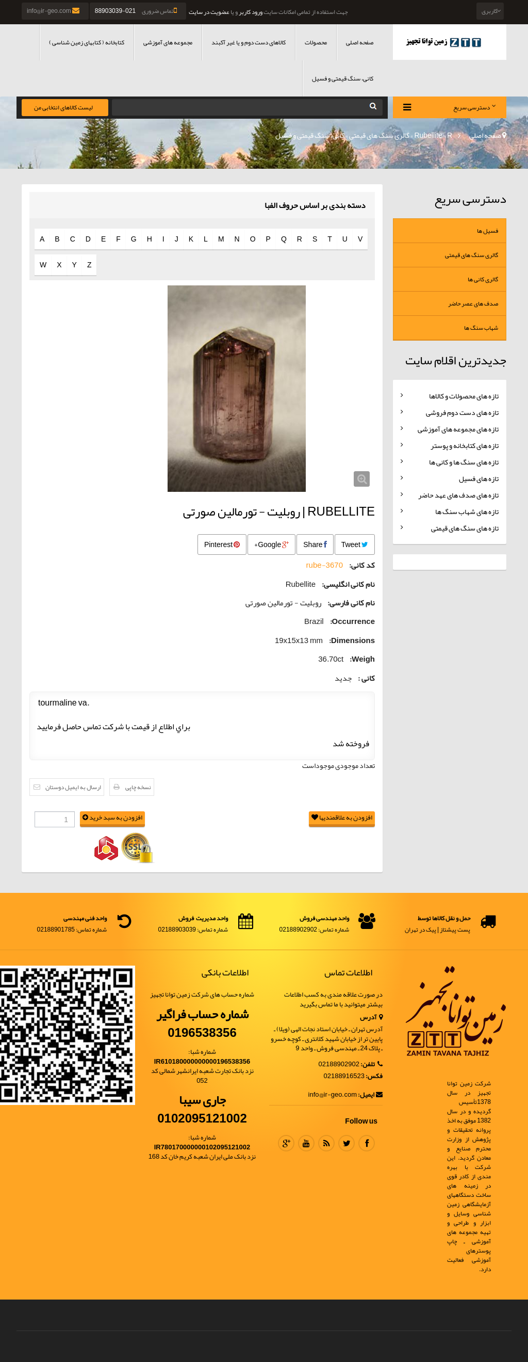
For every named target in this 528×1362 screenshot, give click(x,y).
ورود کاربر (250, 12)
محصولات (316, 42)
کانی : (366, 678)
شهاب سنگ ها (481, 328)
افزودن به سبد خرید (112, 817)
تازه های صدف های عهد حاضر (458, 495)
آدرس (371, 1017)
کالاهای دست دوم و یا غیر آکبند (248, 42)
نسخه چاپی (138, 787)
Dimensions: (352, 640)
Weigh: (362, 659)
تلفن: (371, 1064)
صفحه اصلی (359, 42)
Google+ (271, 544)
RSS (326, 1143)
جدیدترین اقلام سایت (455, 360)
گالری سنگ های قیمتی (379, 135)
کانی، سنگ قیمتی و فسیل (342, 78)
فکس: (374, 1076)
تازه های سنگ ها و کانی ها (464, 462)
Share (314, 544)
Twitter (346, 1143)
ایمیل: (370, 1095)
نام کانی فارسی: (351, 603)
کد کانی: (362, 565)
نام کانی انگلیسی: (348, 584)
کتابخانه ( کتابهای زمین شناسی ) (86, 42)
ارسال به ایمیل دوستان (73, 787)
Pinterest (222, 544)
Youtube (306, 1143)
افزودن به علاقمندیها (341, 817)
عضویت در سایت (209, 12)
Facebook (366, 1143)
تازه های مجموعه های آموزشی (458, 429)
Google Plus (286, 1143)
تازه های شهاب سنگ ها (467, 511)
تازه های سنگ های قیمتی (465, 528)
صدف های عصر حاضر (473, 303)
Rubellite (428, 135)
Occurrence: (352, 621)
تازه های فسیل (479, 478)
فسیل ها (487, 231)
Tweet (354, 544)
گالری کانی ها (483, 279)
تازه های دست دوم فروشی (462, 412)
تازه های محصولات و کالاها (464, 396)
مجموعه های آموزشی (167, 42)
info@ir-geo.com (54, 11)
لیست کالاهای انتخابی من (63, 107)
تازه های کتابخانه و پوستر (465, 445)
